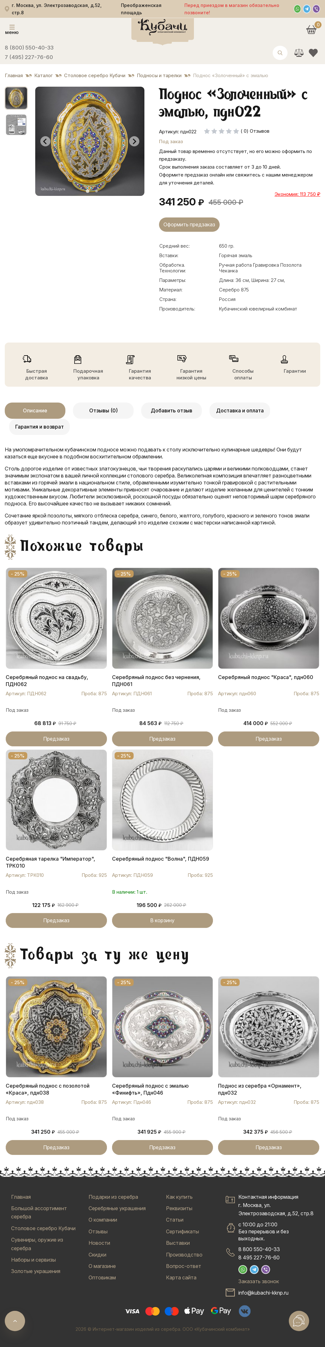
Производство (184, 1254)
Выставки (178, 1243)
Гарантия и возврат (39, 426)
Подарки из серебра (113, 1197)
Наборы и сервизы (33, 1260)
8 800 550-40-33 (259, 1249)
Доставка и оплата (240, 410)
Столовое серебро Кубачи (43, 1228)
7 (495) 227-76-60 (29, 57)
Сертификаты (182, 1231)
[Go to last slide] (45, 141)
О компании (103, 1220)
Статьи (174, 1220)
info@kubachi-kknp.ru (263, 1293)
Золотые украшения (35, 1271)
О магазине (102, 1266)
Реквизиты (179, 1208)
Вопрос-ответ (183, 1266)
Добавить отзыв (171, 410)
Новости (99, 1243)
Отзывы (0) (103, 410)
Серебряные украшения (117, 1208)
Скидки (97, 1254)
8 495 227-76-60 (259, 1257)
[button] (16, 98)
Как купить (179, 1197)
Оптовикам (102, 1277)
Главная (21, 1197)
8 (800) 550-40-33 (29, 47)
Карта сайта (181, 1277)
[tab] (87, 191)
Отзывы (98, 1231)
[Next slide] (134, 141)
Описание (35, 410)
